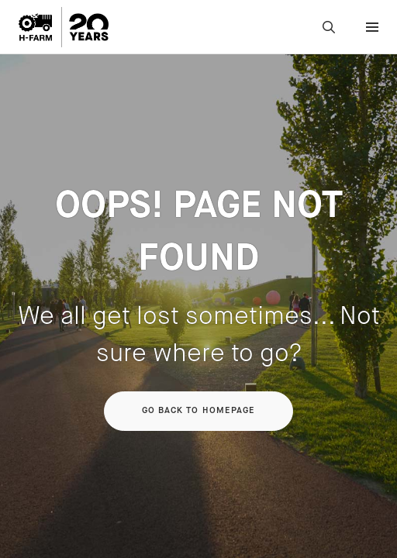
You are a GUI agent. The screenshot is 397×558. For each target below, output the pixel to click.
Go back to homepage (199, 410)
